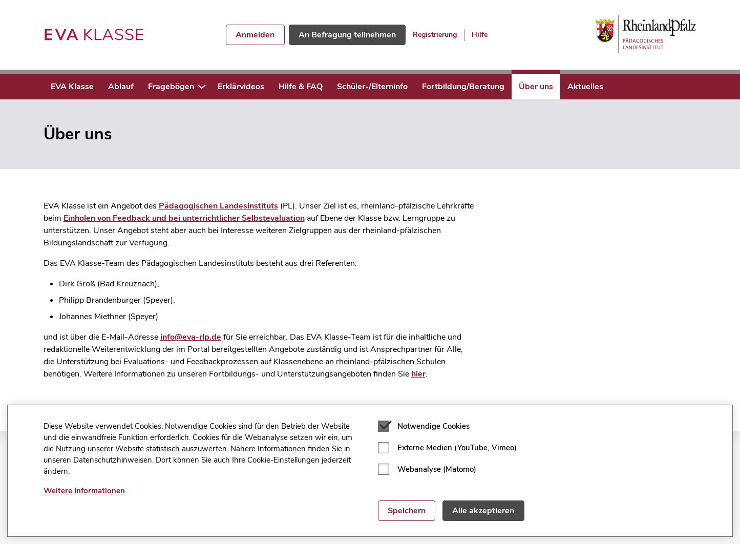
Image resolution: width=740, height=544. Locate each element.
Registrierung (435, 34)
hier (418, 374)
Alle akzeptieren (483, 510)
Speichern (407, 510)
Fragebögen (171, 86)
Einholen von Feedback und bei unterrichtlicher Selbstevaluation (184, 218)
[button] (201, 86)
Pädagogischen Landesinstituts (218, 206)
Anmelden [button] (255, 34)
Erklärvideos (241, 86)
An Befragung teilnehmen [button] (347, 34)
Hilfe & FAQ (301, 86)
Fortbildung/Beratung (463, 86)
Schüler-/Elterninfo (372, 86)
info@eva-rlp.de (190, 337)
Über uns (536, 86)
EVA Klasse (72, 86)
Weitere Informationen (84, 491)
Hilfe (480, 34)
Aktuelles (585, 86)
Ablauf (121, 86)
